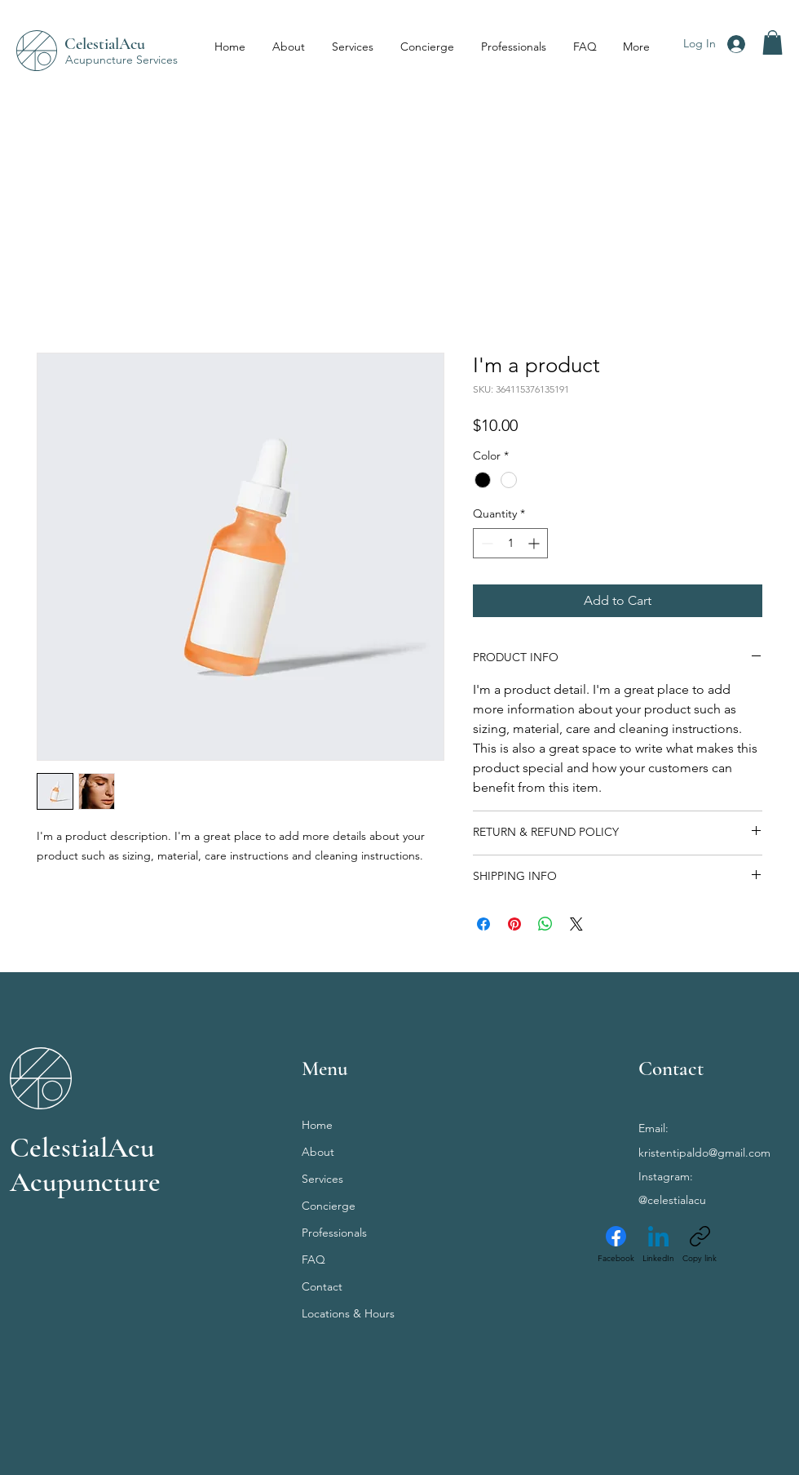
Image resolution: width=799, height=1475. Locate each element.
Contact (322, 1286)
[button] (772, 42)
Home (317, 1124)
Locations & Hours (348, 1313)
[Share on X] (576, 924)
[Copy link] (699, 1245)
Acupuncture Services (121, 59)
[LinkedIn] (658, 1245)
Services (322, 1178)
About (318, 1151)
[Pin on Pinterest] (514, 924)
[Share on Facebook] (483, 924)
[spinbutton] (510, 543)
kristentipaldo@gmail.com (704, 1152)
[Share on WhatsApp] (545, 924)
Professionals (334, 1232)
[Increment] (535, 543)
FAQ (313, 1259)
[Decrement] (485, 543)
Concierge (328, 1205)
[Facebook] (616, 1245)
